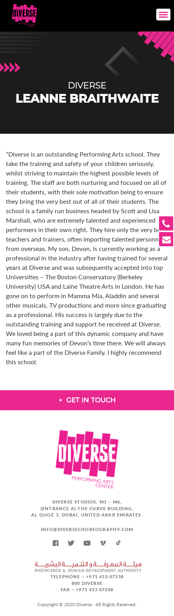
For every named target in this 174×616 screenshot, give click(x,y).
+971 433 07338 (105, 576)
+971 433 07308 (94, 589)
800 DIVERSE (87, 583)
